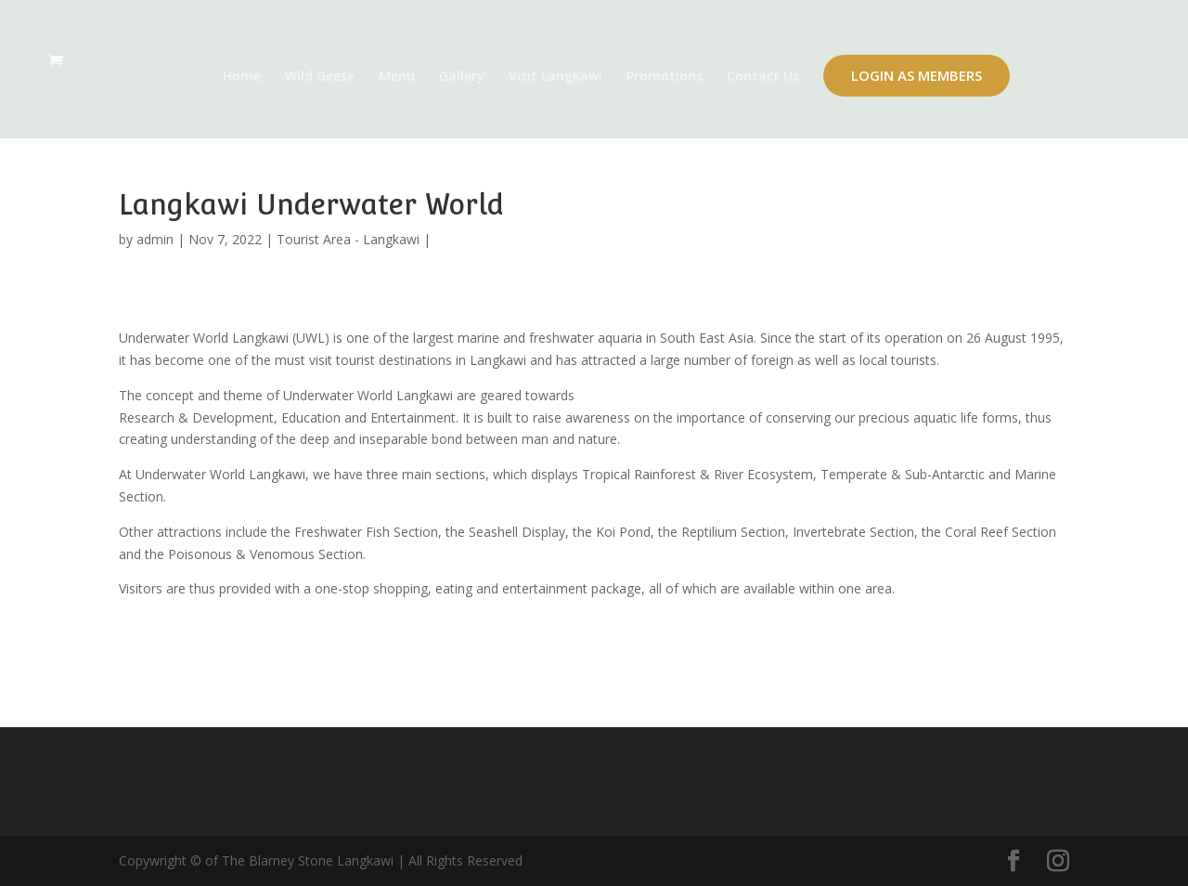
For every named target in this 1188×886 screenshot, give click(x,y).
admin (155, 239)
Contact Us (763, 77)
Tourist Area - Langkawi (348, 239)
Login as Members (916, 75)
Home (242, 77)
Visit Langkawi (555, 77)
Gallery (461, 77)
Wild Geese (320, 77)
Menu (397, 77)
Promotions (664, 77)
